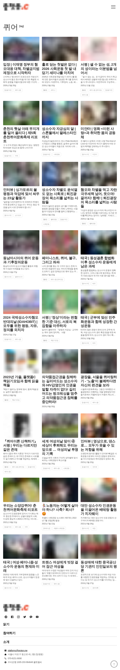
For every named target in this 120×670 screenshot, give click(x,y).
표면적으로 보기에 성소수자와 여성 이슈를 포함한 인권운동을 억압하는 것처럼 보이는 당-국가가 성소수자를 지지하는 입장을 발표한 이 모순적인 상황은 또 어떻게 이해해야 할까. (98, 577)
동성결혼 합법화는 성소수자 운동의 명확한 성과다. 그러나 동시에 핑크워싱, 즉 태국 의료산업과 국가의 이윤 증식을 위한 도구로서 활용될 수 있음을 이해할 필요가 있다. (99, 273)
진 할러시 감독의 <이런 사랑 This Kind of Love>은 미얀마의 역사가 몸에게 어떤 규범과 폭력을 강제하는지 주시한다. (98, 144)
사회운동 (57, 154)
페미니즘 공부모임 (96, 90)
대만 (93, 528)
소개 (6, 642)
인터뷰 (94, 467)
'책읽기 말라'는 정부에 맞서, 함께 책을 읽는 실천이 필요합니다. (20, 390)
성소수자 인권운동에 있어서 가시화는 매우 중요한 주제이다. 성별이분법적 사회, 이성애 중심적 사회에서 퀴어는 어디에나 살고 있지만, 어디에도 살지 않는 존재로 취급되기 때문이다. (20, 516)
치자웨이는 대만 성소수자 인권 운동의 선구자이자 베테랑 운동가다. (98, 519)
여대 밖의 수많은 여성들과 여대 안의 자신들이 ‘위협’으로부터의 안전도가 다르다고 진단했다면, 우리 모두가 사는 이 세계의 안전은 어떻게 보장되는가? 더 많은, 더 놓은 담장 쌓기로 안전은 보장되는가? (60, 573)
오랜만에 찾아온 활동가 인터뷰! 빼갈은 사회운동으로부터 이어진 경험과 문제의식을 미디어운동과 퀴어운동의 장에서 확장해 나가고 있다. (99, 456)
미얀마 (94, 154)
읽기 (6, 624)
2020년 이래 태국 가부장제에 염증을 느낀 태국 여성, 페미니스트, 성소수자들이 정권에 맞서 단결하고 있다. (21, 577)
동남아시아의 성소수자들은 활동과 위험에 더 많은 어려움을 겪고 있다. (20, 267)
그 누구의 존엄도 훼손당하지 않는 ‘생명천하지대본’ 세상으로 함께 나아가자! (21, 146)
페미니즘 (18, 90)
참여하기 (9, 633)
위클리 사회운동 (59, 528)
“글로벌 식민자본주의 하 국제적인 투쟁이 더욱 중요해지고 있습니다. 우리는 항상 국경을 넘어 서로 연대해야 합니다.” (21, 205)
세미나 (53, 90)
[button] (113, 6)
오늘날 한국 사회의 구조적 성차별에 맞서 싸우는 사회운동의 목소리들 (60, 459)
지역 (16, 156)
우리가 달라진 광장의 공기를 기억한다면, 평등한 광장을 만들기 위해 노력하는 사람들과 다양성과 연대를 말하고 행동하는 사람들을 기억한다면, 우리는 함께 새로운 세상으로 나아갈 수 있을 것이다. (60, 209)
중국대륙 (95, 588)
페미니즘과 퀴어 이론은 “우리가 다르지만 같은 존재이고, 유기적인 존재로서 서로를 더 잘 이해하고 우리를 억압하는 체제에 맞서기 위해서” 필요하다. (21, 456)
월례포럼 (54, 219)
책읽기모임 (54, 340)
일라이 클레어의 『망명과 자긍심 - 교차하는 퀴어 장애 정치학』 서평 (60, 331)
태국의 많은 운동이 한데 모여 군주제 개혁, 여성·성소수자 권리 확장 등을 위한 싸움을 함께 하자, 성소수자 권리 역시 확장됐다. (98, 333)
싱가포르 (18, 215)
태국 (93, 283)
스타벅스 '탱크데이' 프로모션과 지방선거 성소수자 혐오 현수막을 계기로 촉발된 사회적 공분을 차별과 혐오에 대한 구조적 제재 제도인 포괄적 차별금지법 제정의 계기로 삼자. (21, 80)
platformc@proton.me (17, 650)
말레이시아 (18, 277)
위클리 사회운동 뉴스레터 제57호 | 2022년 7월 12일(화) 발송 (59, 519)
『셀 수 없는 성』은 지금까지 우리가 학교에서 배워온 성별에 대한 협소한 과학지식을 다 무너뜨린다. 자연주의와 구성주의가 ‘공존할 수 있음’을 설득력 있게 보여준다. (99, 80)
